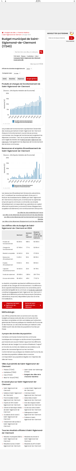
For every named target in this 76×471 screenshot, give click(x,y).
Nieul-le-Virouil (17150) (11, 377)
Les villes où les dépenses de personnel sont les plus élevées (23, 214)
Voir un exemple (70, 41)
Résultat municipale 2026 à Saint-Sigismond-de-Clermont (13, 439)
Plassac (23, 56)
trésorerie (13, 292)
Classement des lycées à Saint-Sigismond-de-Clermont (12, 424)
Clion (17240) (8, 375)
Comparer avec (7, 73)
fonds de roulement (35, 290)
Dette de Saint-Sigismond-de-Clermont (33, 305)
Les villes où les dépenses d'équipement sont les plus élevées (22, 221)
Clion (36, 56)
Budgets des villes (10, 32)
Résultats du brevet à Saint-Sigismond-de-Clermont (31, 439)
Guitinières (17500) (10, 372)
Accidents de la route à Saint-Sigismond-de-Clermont (11, 417)
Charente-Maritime (23, 32)
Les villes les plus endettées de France (30, 212)
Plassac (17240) (9, 369)
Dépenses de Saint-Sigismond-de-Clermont (12, 305)
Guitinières (30, 56)
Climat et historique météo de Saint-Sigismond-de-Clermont (13, 410)
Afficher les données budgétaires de (13, 68)
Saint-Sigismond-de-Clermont (12, 34)
